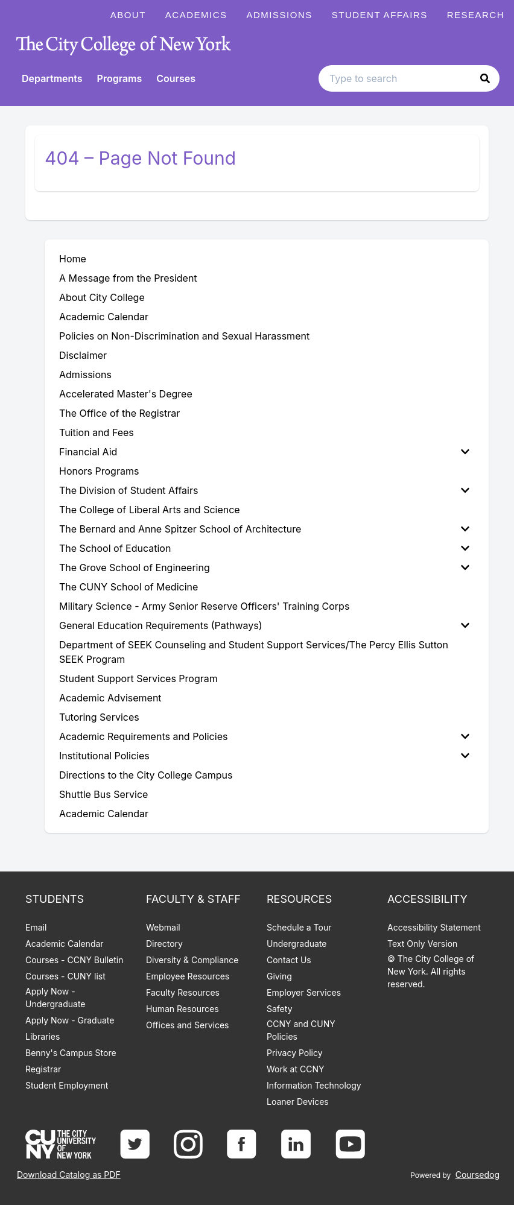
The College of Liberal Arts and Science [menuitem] (149, 510)
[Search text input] (409, 78)
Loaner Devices (298, 1101)
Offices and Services (187, 1025)
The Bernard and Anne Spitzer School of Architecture (264, 529)
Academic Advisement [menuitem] (110, 698)
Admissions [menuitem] (85, 374)
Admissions (280, 15)
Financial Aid (264, 452)
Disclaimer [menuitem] (83, 355)
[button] (485, 78)
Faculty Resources (183, 992)
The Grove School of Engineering (264, 567)
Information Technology (314, 1085)
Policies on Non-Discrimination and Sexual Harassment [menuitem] (184, 336)
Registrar (43, 1069)
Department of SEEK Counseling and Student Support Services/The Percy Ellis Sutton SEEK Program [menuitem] (253, 652)
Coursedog (477, 1174)
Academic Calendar (64, 943)
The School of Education (264, 548)
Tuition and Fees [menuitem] (96, 432)
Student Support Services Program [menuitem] (138, 678)
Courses (175, 78)
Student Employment (66, 1085)
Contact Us (289, 960)
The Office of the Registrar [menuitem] (119, 413)
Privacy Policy (295, 1053)
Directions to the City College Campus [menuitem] (145, 775)
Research (475, 15)
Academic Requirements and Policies (264, 736)
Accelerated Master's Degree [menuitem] (125, 394)
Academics (196, 15)
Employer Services (304, 992)
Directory (164, 943)
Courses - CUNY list (65, 976)
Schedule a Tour (299, 927)
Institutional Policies (264, 756)
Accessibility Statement (434, 927)
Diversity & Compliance (192, 960)
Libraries (42, 1036)
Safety (280, 1009)
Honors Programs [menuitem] (99, 471)
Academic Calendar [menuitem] (103, 317)
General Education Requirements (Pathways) (264, 625)
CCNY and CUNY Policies (301, 1030)
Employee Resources (187, 976)
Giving (279, 976)
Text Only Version (422, 943)
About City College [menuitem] (102, 297)
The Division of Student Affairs (264, 490)
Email (35, 927)
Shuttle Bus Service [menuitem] (103, 794)
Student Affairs (380, 15)
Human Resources (182, 1009)
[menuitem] (266, 451)
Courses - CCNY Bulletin (74, 960)
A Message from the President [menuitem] (128, 278)
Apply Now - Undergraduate (55, 997)
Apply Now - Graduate (69, 1020)
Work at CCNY (295, 1069)
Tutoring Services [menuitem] (99, 717)
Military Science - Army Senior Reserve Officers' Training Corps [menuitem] (204, 606)
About (128, 15)
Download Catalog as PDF (69, 1174)
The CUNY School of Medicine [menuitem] (128, 587)
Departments (52, 78)
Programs (119, 78)
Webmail (163, 927)
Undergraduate (297, 943)
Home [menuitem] (72, 259)
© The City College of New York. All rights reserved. (430, 971)
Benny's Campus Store (70, 1053)
